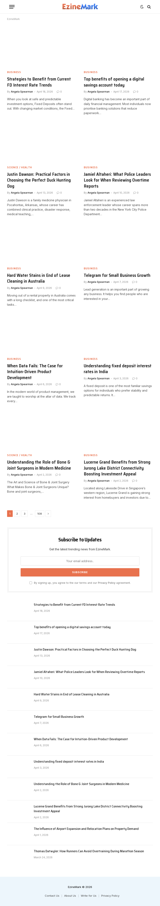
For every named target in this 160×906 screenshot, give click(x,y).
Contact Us (52, 895)
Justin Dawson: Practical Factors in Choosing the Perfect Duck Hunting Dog (39, 180)
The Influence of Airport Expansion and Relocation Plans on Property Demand (86, 829)
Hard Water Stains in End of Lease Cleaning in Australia (38, 278)
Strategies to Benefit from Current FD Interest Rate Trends (39, 82)
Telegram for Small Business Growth (117, 275)
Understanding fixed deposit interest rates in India (117, 369)
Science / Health (19, 167)
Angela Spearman (22, 91)
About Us (70, 895)
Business (14, 72)
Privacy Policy (106, 582)
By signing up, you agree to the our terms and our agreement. (80, 582)
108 (39, 513)
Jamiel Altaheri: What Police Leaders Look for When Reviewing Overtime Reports (117, 180)
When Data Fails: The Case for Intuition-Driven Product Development (35, 372)
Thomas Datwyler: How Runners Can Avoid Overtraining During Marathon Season (89, 851)
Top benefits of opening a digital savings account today (114, 82)
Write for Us (88, 895)
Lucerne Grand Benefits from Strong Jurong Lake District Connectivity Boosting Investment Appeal (117, 468)
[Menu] (12, 6)
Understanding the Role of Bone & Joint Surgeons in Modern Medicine (39, 465)
